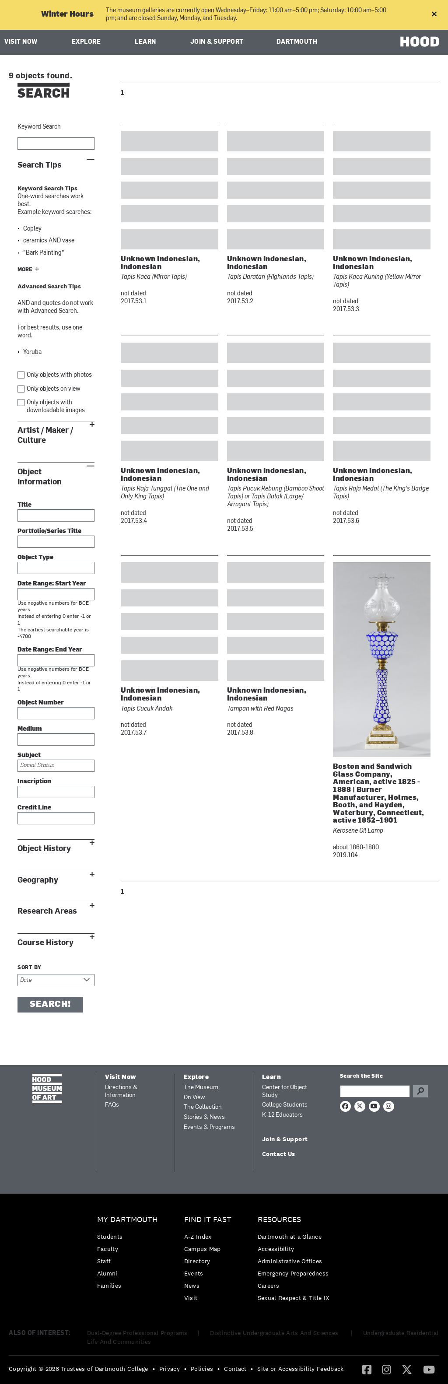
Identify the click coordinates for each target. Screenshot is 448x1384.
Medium (30, 729)
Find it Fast (207, 1220)
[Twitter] (407, 1369)
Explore (86, 42)
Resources (279, 1220)
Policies (202, 1369)
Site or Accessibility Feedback (300, 1369)
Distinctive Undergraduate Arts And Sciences (275, 1333)
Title (25, 505)
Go (420, 1091)
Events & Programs (209, 1127)
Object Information (40, 477)
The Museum (201, 1087)
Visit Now (21, 42)
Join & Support (217, 42)
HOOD (419, 41)
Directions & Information (121, 1091)
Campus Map (202, 1249)
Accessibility (276, 1249)
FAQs (112, 1105)
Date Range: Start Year (52, 584)
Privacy (169, 1369)
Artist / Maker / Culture (45, 435)
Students (109, 1236)
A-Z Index (198, 1236)
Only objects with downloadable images (56, 406)
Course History (46, 942)
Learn (145, 42)
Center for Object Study (284, 1091)
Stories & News (204, 1117)
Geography (38, 880)
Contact (235, 1369)
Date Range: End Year (50, 650)
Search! (50, 1004)
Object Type (35, 557)
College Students (285, 1105)
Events (193, 1273)
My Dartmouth (127, 1220)
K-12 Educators (282, 1115)
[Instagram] (386, 1369)
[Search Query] (375, 1091)
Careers (268, 1285)
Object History (44, 848)
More (25, 270)
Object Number (41, 703)
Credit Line (34, 808)
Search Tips (40, 165)
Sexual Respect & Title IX (293, 1298)
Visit (191, 1298)
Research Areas (47, 911)
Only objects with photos (59, 375)
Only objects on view (53, 389)
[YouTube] (429, 1369)
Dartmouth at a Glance (290, 1236)
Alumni (107, 1273)
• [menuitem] (154, 1369)
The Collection (203, 1107)
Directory (197, 1261)
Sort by (30, 968)
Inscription (34, 781)
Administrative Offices (290, 1261)
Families (109, 1285)
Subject (29, 755)
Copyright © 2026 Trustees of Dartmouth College (78, 1369)
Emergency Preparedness (293, 1273)
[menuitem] (129, 1255)
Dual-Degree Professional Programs (137, 1333)
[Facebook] (366, 1369)
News (192, 1285)
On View (194, 1097)
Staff (104, 1261)
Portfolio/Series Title (49, 531)
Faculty (107, 1249)
